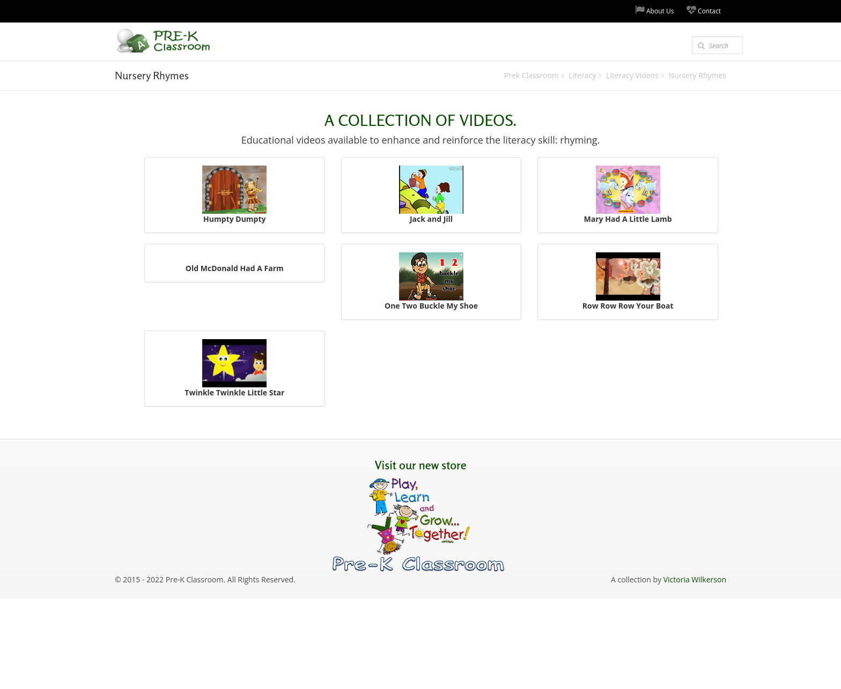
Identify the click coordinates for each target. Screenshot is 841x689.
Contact (704, 10)
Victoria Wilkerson (694, 579)
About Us (654, 10)
